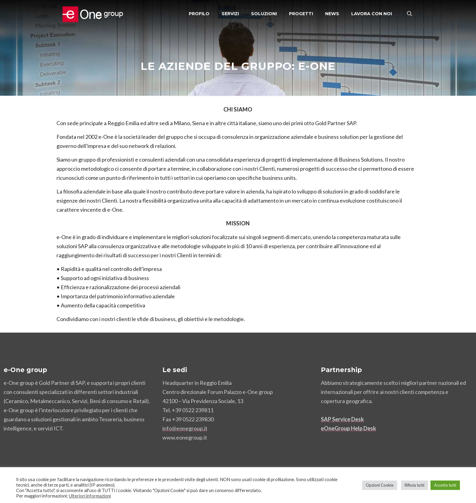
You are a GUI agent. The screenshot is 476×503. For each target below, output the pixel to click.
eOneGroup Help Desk (348, 428)
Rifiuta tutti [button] (414, 485)
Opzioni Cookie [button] (379, 485)
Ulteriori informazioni (90, 495)
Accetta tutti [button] (445, 485)
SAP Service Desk (342, 419)
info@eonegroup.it (184, 428)
